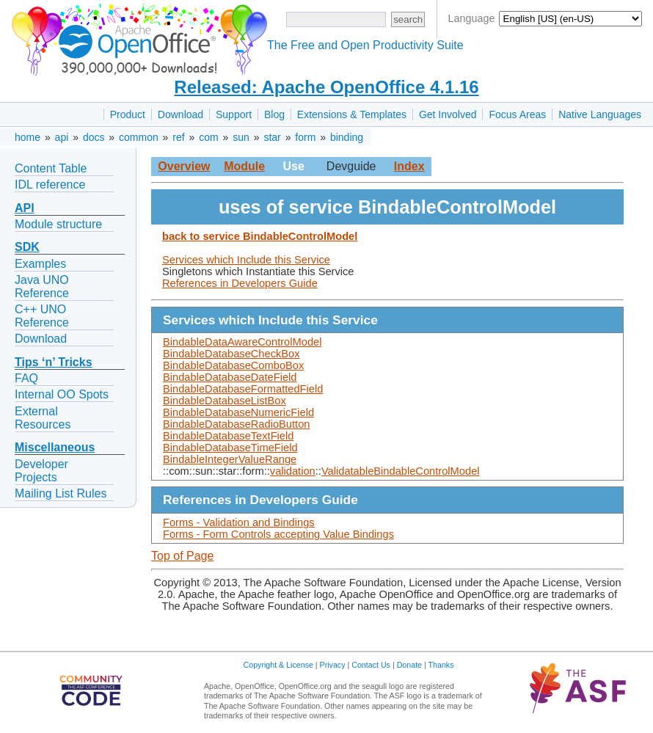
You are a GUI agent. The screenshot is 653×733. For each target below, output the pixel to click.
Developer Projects (41, 471)
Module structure (58, 224)
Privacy (333, 664)
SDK (27, 247)
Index (409, 166)
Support (234, 114)
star (271, 137)
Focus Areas (517, 114)
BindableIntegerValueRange (229, 459)
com (208, 137)
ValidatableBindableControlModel (400, 471)
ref (178, 137)
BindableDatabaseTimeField (230, 447)
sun (241, 137)
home (27, 137)
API (24, 208)
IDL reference (50, 184)
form (305, 137)
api (62, 137)
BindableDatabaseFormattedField (243, 389)
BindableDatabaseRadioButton (236, 424)
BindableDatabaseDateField (230, 377)
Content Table (51, 168)
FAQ (26, 378)
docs (94, 137)
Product (127, 114)
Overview (184, 166)
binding (346, 137)
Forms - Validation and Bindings (239, 522)
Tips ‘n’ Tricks (53, 362)
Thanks (441, 664)
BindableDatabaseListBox (224, 400)
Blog (274, 114)
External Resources (42, 418)
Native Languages (599, 114)
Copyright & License (278, 664)
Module (244, 166)
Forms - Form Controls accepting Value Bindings (278, 534)
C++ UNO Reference (42, 316)
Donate (409, 664)
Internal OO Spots (62, 394)
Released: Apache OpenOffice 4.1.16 (326, 87)
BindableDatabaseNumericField (238, 412)
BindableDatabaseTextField (228, 436)
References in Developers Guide (240, 283)
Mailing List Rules (60, 493)
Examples (40, 264)
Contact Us (370, 664)
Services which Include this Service (246, 260)
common (138, 137)
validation (292, 471)
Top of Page (182, 556)
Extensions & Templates (351, 114)
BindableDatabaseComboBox (233, 365)
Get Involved (448, 114)
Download (180, 114)
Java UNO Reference (42, 286)
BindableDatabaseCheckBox (231, 354)
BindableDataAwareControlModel (242, 342)
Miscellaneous (55, 447)
